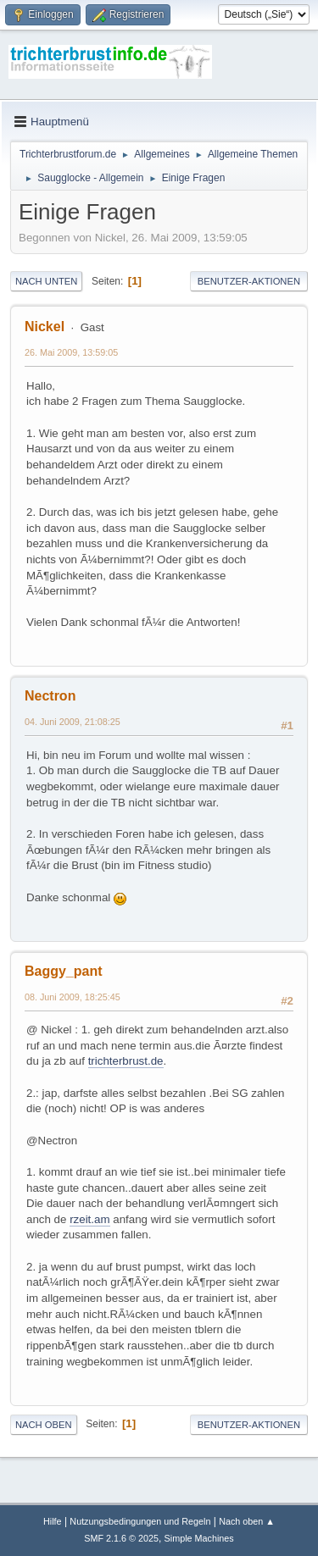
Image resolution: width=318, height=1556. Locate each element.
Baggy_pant (63, 971)
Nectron (50, 696)
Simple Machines (199, 1538)
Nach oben (43, 1425)
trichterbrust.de (126, 1061)
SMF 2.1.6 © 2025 (121, 1538)
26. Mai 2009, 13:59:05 (71, 352)
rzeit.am (89, 1219)
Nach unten (46, 281)
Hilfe (52, 1521)
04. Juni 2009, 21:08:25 (72, 722)
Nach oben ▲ (247, 1521)
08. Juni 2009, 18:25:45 (72, 997)
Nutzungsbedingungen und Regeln (140, 1521)
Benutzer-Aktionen (249, 281)
